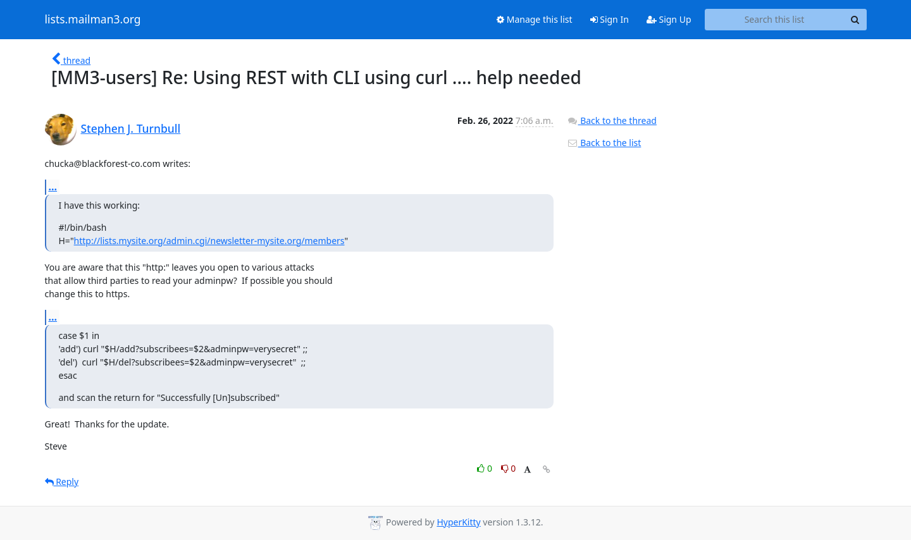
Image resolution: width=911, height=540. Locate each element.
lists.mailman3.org (93, 19)
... (53, 186)
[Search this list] (775, 19)
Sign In (609, 19)
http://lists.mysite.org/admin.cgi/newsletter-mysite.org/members (209, 241)
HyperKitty (458, 522)
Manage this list (535, 19)
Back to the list (604, 143)
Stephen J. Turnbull (131, 128)
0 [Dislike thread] (508, 468)
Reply (62, 482)
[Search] (855, 19)
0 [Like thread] (485, 468)
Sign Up (669, 19)
